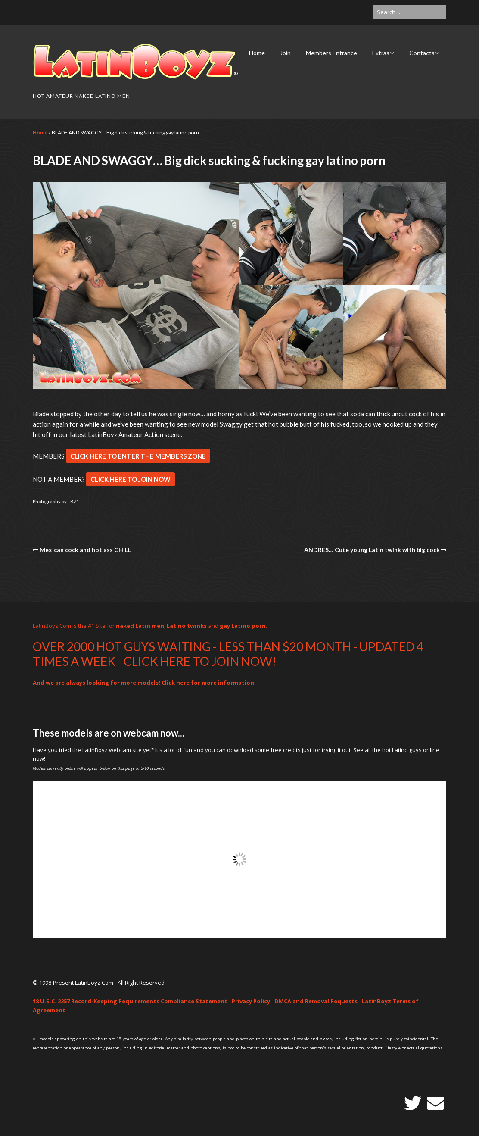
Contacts (422, 52)
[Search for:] (409, 12)
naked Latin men (140, 626)
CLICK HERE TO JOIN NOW (130, 479)
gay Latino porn (243, 626)
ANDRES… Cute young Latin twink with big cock (372, 549)
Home (257, 52)
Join (285, 52)
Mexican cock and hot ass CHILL (85, 549)
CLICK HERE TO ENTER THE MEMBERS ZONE (138, 456)
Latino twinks (187, 626)
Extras (380, 52)
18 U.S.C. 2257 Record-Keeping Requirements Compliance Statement (130, 1001)
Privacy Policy (251, 1001)
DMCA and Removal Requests (316, 1001)
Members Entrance (331, 52)
